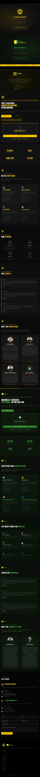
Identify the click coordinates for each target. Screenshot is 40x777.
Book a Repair (6, 116)
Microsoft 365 (4, 768)
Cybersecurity (4, 766)
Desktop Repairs (4, 756)
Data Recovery (4, 759)
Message (3, 725)
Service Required (4, 722)
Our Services (19, 410)
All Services (17, 116)
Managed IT (3, 765)
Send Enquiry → (7, 733)
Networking (4, 769)
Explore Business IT (20, 58)
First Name (3, 715)
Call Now (20, 135)
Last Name (22, 715)
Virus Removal (4, 758)
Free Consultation (7, 410)
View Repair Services (20, 27)
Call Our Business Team (20, 426)
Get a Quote (4, 771)
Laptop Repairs (4, 755)
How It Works (4, 761)
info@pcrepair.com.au (6, 691)
